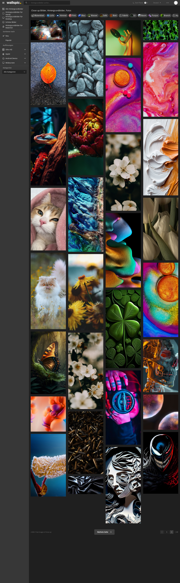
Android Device (9, 58)
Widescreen (8, 63)
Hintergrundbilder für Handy (12, 13)
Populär (9, 40)
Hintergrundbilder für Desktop (12, 18)
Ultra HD (7, 49)
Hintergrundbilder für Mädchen (12, 26)
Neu (7, 36)
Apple (6, 54)
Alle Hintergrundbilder (12, 9)
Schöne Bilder (9, 22)
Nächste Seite (104, 532)
